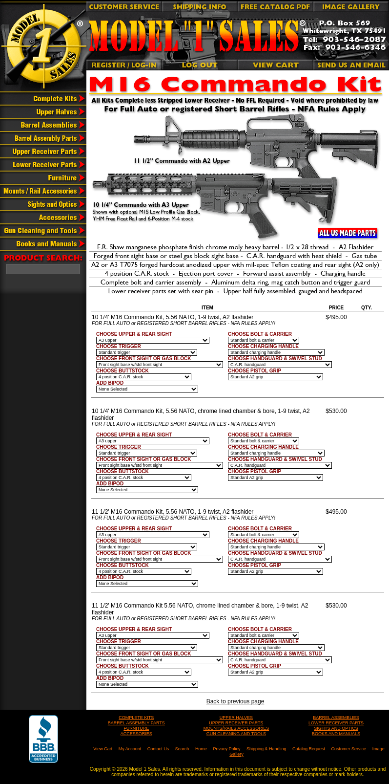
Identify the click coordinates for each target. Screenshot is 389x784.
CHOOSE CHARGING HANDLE (263, 346)
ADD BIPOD (109, 383)
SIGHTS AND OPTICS (336, 728)
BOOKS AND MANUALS (336, 733)
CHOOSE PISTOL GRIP (254, 370)
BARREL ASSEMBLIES (336, 717)
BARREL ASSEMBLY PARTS (136, 722)
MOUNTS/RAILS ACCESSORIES (236, 728)
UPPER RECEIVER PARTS (236, 722)
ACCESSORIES (136, 733)
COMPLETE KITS (136, 717)
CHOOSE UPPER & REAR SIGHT (134, 334)
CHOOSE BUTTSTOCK (122, 370)
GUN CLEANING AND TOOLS (236, 733)
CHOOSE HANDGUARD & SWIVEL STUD (275, 358)
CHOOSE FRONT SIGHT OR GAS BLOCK (143, 358)
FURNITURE (136, 728)
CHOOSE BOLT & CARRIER (260, 334)
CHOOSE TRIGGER (118, 346)
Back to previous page (235, 701)
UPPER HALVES (236, 717)
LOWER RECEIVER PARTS (336, 722)
